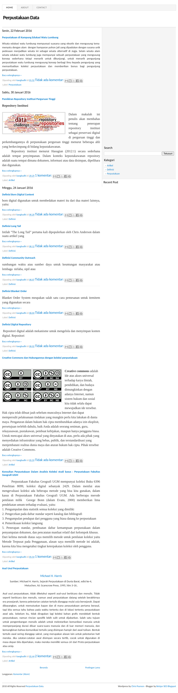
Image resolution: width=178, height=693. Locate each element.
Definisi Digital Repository (16, 324)
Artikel (12, 180)
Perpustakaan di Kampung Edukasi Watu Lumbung (30, 37)
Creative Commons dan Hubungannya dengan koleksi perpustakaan (40, 357)
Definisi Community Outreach (18, 257)
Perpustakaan (15, 84)
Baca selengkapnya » (11, 75)
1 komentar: (44, 175)
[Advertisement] (139, 56)
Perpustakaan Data (34, 686)
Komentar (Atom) (21, 674)
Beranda (44, 667)
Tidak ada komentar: (49, 80)
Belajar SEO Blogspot (166, 686)
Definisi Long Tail (11, 226)
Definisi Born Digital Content (18, 194)
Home (9, 7)
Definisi (12, 219)
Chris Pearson (137, 686)
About (25, 7)
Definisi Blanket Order (14, 291)
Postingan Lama (92, 667)
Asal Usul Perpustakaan (15, 568)
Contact (42, 7)
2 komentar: (44, 656)
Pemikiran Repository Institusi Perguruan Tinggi (28, 99)
